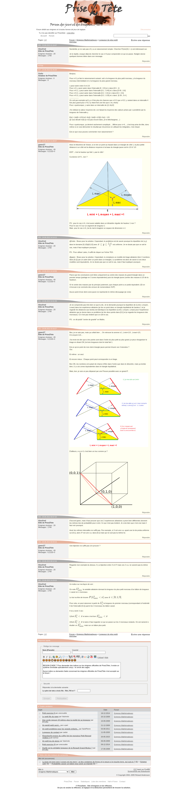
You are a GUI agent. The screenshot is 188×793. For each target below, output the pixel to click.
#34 (39, 542)
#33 (39, 517)
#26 (39, 45)
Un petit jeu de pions (50, 741)
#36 (39, 580)
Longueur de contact (50, 732)
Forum (72, 40)
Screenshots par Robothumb (139, 771)
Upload (100, 657)
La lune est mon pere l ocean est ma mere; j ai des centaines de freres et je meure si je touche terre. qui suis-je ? (88, 762)
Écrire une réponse (140, 40)
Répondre (146, 61)
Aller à (57, 770)
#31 (39, 301)
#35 (39, 561)
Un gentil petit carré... (51, 725)
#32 (39, 329)
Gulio (40, 74)
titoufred (42, 49)
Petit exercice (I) (48, 744)
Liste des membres (98, 781)
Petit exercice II (48, 713)
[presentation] (105, 244)
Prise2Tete (68, 781)
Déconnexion (146, 29)
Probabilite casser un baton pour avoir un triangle (72, 764)
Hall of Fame (113, 781)
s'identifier (71, 33)
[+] (149, 36)
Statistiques (85, 781)
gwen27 (41, 145)
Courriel (88, 651)
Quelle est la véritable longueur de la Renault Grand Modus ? (67, 748)
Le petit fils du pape (50, 716)
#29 (39, 237)
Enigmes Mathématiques (87, 40)
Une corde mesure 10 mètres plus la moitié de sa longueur (66, 720)
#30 (39, 271)
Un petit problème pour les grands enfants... (60, 729)
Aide (106, 657)
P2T (135, 769)
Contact (122, 781)
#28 (39, 141)
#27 (39, 70)
